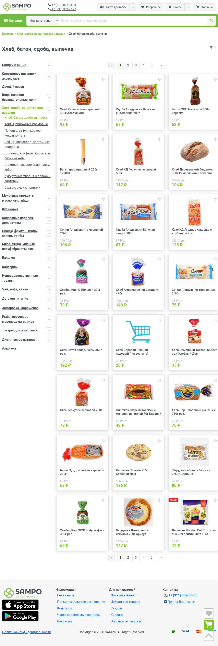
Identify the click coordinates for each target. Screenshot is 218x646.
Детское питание (15, 299)
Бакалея (8, 257)
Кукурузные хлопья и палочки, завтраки (27, 178)
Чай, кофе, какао (15, 289)
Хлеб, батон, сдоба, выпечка (25, 117)
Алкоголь (9, 348)
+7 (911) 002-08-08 (62, 5)
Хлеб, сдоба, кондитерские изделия (23, 110)
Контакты (64, 608)
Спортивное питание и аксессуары (19, 76)
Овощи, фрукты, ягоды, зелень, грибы (20, 233)
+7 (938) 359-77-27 (62, 9)
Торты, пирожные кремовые (26, 124)
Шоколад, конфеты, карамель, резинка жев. (27, 155)
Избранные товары (125, 602)
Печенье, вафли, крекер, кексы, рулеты (22, 133)
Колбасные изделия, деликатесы (18, 220)
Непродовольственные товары (20, 278)
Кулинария (10, 209)
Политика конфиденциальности (26, 632)
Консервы (9, 267)
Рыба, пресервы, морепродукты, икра (18, 319)
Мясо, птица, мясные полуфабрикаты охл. (18, 246)
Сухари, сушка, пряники (22, 187)
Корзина (117, 615)
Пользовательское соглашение (81, 602)
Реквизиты (65, 595)
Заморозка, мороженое (20, 308)
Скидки (116, 608)
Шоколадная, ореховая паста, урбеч (27, 167)
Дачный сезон (13, 87)
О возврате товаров (126, 621)
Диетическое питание (18, 340)
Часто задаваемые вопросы (78, 615)
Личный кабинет (123, 595)
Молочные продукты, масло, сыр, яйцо (18, 198)
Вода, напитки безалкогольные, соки (19, 97)
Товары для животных (19, 330)
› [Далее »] (161, 65)
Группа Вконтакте (179, 602)
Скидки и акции (14, 65)
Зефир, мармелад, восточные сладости (27, 144)
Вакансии (64, 621)
